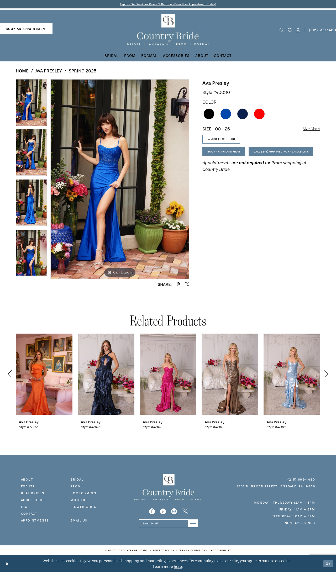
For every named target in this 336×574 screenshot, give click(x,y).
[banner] (168, 30)
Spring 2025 (82, 71)
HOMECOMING (83, 493)
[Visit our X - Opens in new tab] (185, 512)
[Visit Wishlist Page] (290, 30)
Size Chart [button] (310, 129)
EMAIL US (78, 520)
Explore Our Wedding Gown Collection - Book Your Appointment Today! (168, 4)
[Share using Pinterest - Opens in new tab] (178, 285)
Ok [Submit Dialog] (327, 565)
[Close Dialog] (7, 565)
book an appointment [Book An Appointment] (26, 29)
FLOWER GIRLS (83, 507)
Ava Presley (48, 71)
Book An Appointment (228, 156)
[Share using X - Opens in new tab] (187, 285)
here (178, 568)
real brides (32, 493)
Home (22, 71)
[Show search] (281, 30)
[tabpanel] (31, 105)
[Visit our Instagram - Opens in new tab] (174, 512)
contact (29, 514)
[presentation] (44, 374)
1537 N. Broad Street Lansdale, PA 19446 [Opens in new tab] (276, 486)
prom (75, 486)
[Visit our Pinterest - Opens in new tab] (163, 512)
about (27, 479)
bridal (76, 479)
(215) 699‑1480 (301, 479)
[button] (298, 30)
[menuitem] (26, 29)
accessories (33, 500)
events (27, 486)
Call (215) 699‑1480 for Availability (241, 170)
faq (24, 507)
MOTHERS (79, 500)
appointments (35, 520)
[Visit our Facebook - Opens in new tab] (152, 512)
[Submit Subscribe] (192, 524)
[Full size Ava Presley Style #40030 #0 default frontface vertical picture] (120, 179)
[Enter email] (168, 524)
